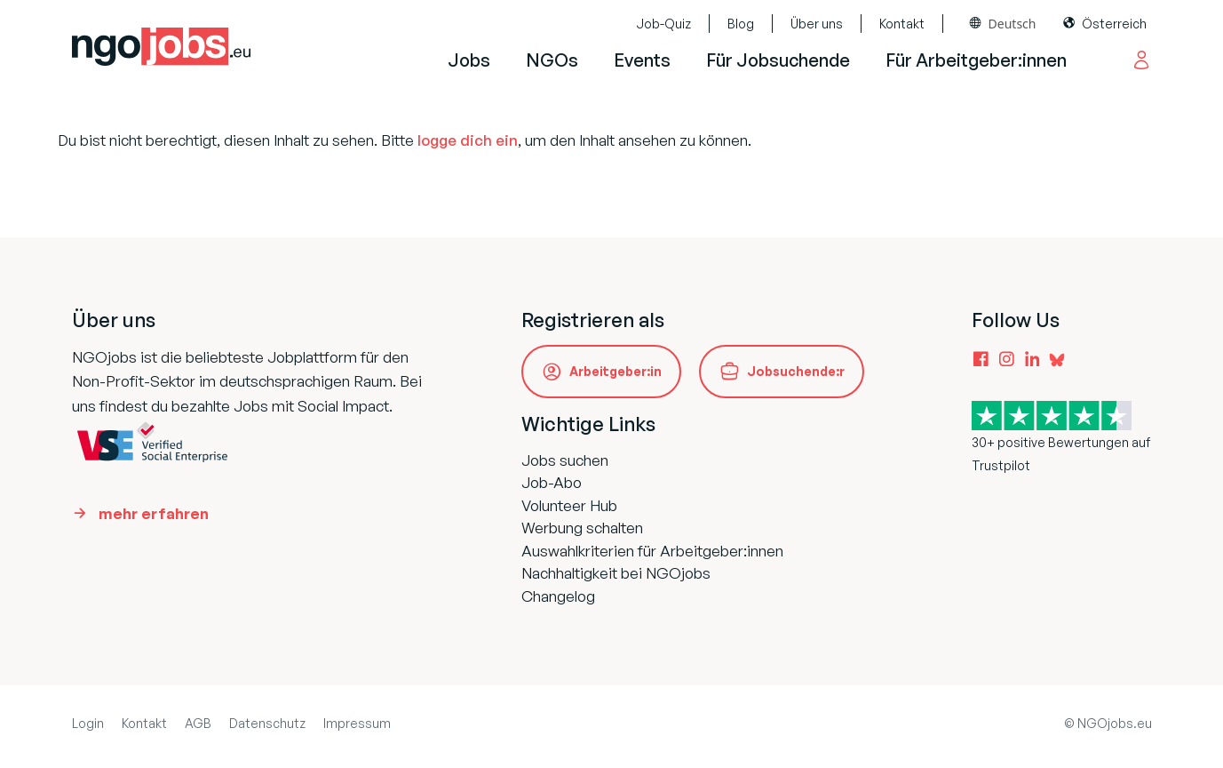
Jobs (469, 60)
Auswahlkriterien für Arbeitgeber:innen (652, 550)
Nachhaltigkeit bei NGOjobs (616, 573)
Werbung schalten (582, 527)
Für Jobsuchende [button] (778, 60)
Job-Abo (551, 482)
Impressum (357, 723)
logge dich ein (467, 140)
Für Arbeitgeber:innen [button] (976, 60)
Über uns (816, 23)
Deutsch (1012, 23)
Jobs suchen (564, 460)
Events (642, 60)
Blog (740, 23)
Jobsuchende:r (796, 371)
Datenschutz (267, 723)
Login (88, 723)
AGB (198, 723)
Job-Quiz (663, 23)
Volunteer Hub (569, 505)
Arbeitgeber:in (615, 371)
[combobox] (1003, 23)
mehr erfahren (154, 513)
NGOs (552, 60)
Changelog (558, 596)
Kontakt (902, 23)
